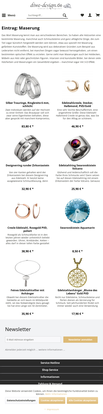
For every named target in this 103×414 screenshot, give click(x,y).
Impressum (51, 409)
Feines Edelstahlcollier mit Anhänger (27, 292)
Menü (8, 15)
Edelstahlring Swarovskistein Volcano (77, 167)
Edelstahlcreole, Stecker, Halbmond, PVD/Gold (77, 104)
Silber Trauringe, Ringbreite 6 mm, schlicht (27, 104)
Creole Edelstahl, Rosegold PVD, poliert (28, 229)
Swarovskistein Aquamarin (77, 227)
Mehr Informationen (56, 394)
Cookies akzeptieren (52, 400)
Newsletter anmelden (80, 339)
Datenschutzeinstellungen (21, 400)
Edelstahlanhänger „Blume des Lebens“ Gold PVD (77, 292)
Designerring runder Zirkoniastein (27, 165)
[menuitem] (8, 15)
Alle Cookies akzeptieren (82, 400)
